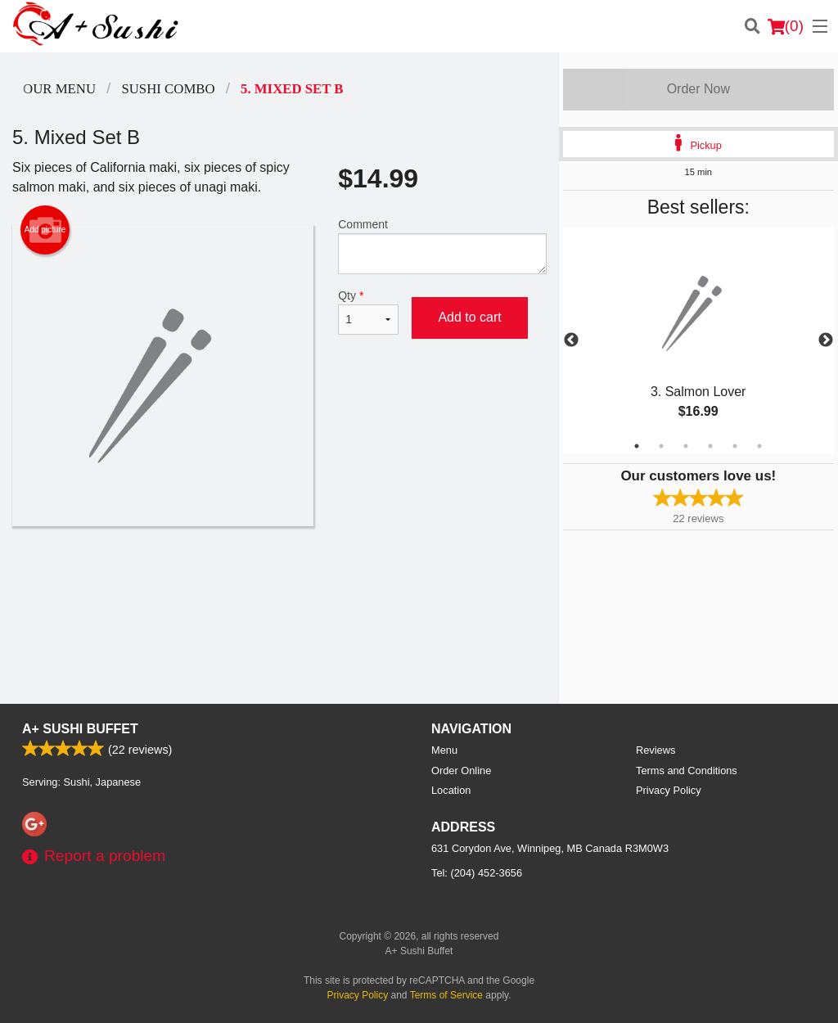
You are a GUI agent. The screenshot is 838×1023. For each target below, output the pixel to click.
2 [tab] (661, 446)
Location (451, 790)
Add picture (45, 230)
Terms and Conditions (686, 770)
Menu (444, 750)
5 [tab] (735, 446)
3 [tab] (686, 446)
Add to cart (469, 317)
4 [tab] (710, 446)
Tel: (476, 873)
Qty (368, 312)
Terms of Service (446, 995)
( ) (786, 26)
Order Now (698, 89)
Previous (571, 340)
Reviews (655, 750)
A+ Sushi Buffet (80, 729)
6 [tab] (759, 446)
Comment (442, 246)
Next (826, 340)
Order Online (461, 770)
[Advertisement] (279, 579)
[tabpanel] (698, 340)
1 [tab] (636, 446)
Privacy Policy (668, 790)
